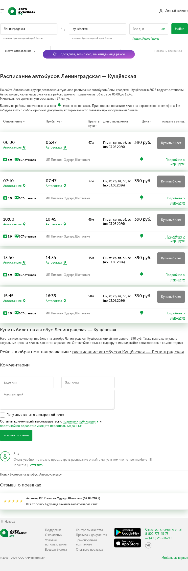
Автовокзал (54, 147)
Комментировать (16, 435)
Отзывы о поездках (89, 549)
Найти (179, 28)
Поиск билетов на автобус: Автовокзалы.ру (31, 474)
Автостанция (12, 147)
